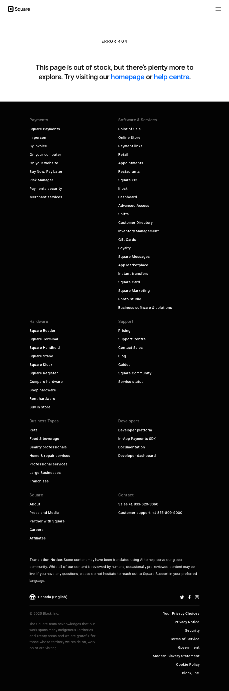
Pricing (124, 331)
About (35, 504)
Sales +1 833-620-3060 (138, 504)
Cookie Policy (188, 664)
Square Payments (45, 129)
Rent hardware (42, 399)
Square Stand (41, 356)
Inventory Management (138, 231)
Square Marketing (134, 291)
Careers (37, 530)
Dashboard (127, 197)
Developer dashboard (137, 456)
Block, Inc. (191, 673)
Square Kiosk (41, 365)
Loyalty (124, 248)
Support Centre (132, 339)
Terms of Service (185, 639)
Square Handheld (45, 348)
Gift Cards (127, 240)
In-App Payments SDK (137, 439)
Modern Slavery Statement (176, 656)
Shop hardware (43, 390)
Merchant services (46, 197)
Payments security (46, 189)
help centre (171, 77)
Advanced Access (133, 206)
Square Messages (134, 257)
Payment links (130, 146)
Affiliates (38, 538)
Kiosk (123, 189)
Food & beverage (44, 439)
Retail (123, 155)
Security (192, 630)
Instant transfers (133, 274)
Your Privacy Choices (181, 613)
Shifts (123, 214)
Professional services (49, 464)
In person (38, 138)
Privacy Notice (187, 622)
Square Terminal (44, 339)
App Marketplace (133, 265)
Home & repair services (50, 456)
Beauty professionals (48, 447)
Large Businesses (45, 473)
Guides (124, 365)
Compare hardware (46, 382)
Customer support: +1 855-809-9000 (150, 513)
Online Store (129, 138)
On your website (44, 163)
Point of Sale (129, 129)
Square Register (44, 373)
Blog (122, 356)
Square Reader (43, 331)
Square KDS (128, 180)
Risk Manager (41, 180)
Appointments (130, 163)
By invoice (38, 146)
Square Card (129, 282)
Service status (131, 382)
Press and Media (44, 513)
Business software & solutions (145, 308)
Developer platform (135, 430)
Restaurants (129, 172)
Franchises (39, 481)
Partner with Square (47, 521)
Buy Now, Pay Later (46, 172)
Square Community (134, 373)
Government (189, 647)
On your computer (45, 155)
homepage (127, 77)
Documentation (131, 447)
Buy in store (40, 407)
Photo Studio (129, 299)
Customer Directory (135, 223)
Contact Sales (130, 348)
